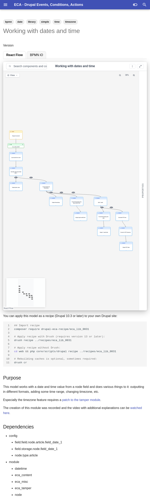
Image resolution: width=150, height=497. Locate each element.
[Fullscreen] (140, 66)
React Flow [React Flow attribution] (8, 308)
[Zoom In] (134, 75)
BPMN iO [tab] (36, 55)
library (32, 21)
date (19, 21)
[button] (16, 134)
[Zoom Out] (120, 75)
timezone (70, 21)
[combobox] (26, 66)
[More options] (132, 66)
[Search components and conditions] (28, 66)
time (57, 21)
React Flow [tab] (14, 55)
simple (45, 21)
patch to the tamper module (81, 400)
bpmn (8, 21)
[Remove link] (22, 144)
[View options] (12, 75)
